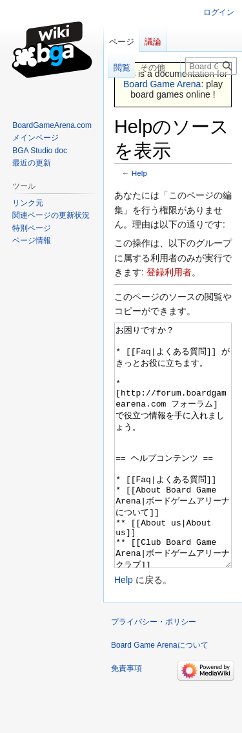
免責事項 (126, 716)
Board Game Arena (162, 84)
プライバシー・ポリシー (153, 670)
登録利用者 (169, 272)
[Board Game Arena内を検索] (211, 66)
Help (139, 173)
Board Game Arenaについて (159, 693)
